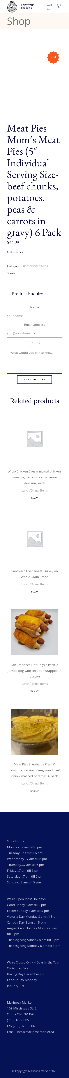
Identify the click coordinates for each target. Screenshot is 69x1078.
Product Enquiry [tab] (27, 293)
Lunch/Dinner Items (35, 266)
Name (34, 307)
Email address (34, 324)
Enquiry (34, 342)
